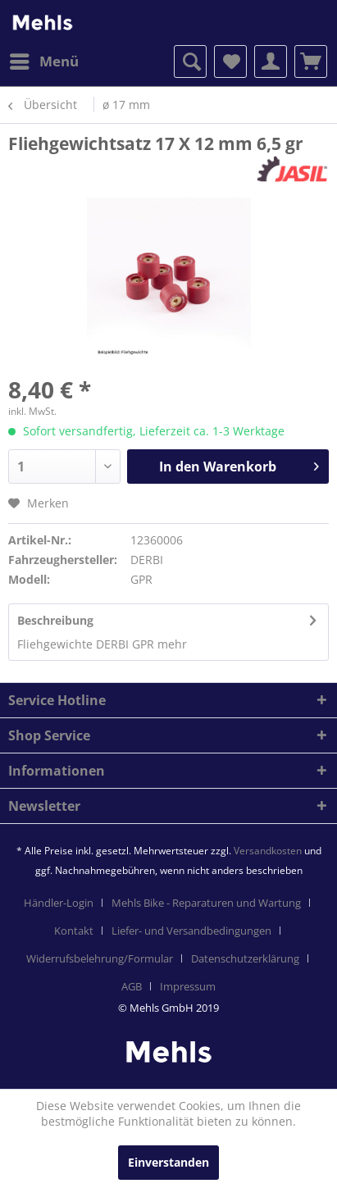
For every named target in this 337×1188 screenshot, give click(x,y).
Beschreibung (55, 620)
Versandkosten (268, 851)
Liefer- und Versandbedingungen (191, 930)
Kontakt (73, 930)
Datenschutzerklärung (245, 958)
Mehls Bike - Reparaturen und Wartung (206, 902)
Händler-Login (58, 902)
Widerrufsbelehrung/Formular (99, 958)
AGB (131, 986)
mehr (170, 644)
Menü (44, 59)
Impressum (188, 986)
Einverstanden (168, 1162)
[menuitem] (43, 61)
